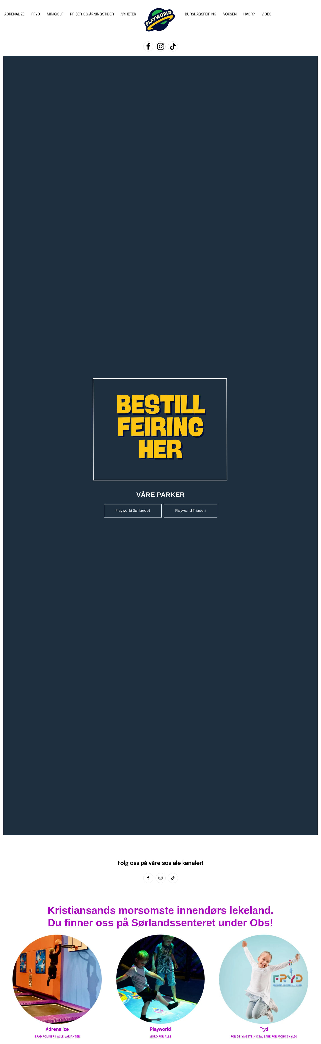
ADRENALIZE (14, 14)
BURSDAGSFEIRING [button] (200, 14)
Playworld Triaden (190, 506)
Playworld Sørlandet (133, 506)
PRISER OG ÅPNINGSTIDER (92, 14)
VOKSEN (230, 14)
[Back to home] (160, 20)
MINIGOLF (55, 14)
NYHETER (128, 14)
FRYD (35, 14)
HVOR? (249, 14)
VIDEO (266, 14)
